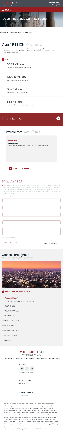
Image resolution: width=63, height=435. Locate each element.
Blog (49, 358)
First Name (6, 196)
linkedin (22, 368)
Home (5, 358)
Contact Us (56, 358)
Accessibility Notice (38, 429)
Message (6, 226)
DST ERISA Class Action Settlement (31, 79)
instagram (32, 368)
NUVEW (6, 429)
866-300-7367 (25, 380)
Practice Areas (29, 358)
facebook (27, 368)
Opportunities (8, 193)
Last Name (6, 204)
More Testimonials (21, 168)
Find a (12, 118)
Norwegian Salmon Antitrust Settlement (31, 104)
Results (37, 358)
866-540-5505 (55, 2)
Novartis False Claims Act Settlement (31, 67)
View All (8, 59)
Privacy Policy (49, 429)
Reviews (44, 358)
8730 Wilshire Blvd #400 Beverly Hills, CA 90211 (20, 301)
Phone (5, 211)
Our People (19, 358)
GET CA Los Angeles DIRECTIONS (17, 292)
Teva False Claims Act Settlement (31, 92)
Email (4, 219)
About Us (11, 358)
